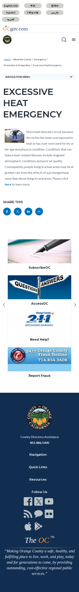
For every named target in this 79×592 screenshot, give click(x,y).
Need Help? (39, 339)
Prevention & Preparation (17, 65)
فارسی (54, 12)
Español (10, 12)
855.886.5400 (39, 442)
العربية (10, 19)
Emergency (40, 59)
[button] (4, 311)
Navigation (38, 454)
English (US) (11, 5)
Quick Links (38, 467)
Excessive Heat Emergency (47, 65)
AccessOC (39, 303)
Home (7, 59)
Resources (38, 479)
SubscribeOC (39, 267)
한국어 (54, 5)
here (8, 184)
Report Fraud (39, 376)
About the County (22, 59)
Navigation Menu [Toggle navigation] (39, 76)
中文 (32, 5)
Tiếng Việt (33, 12)
